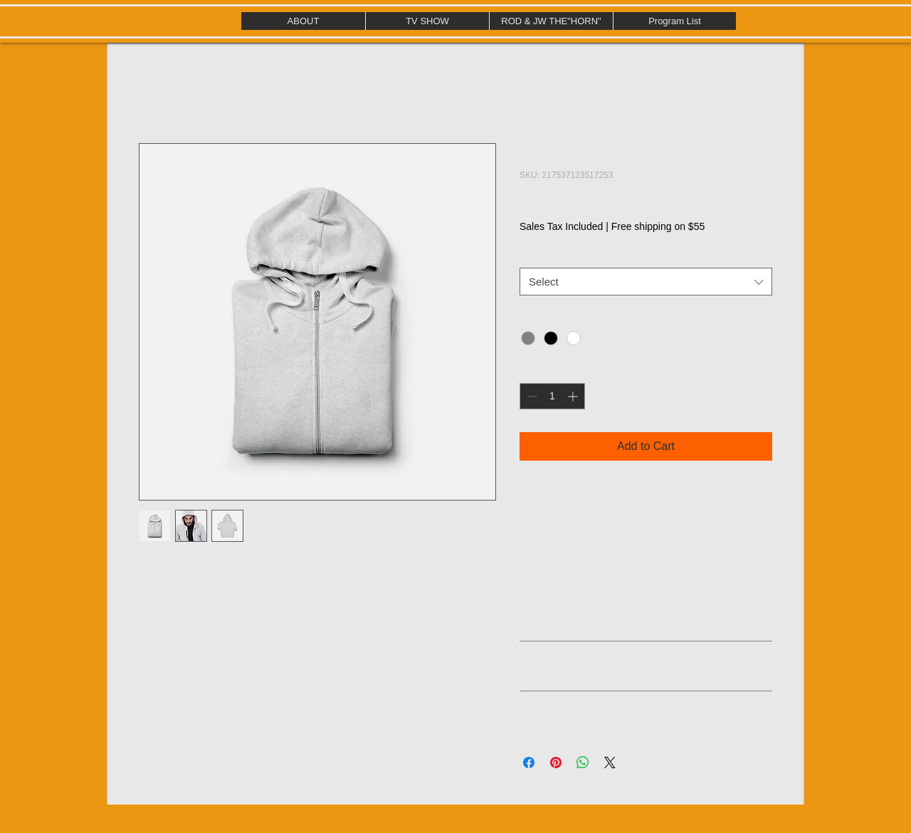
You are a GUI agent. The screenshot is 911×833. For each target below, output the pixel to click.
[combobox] (646, 281)
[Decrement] (530, 396)
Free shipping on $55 (658, 226)
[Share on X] (609, 762)
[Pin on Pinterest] (555, 762)
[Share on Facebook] (528, 762)
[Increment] (574, 396)
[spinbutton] (552, 396)
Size (529, 255)
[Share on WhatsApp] (582, 762)
